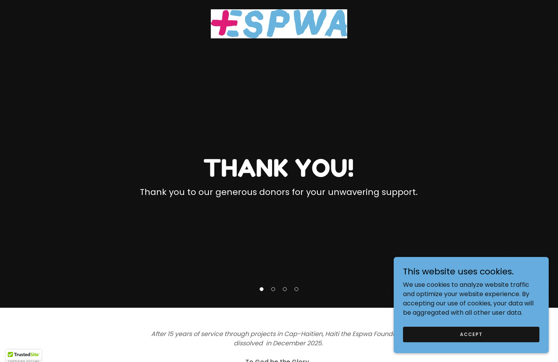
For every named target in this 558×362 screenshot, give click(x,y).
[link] (279, 23)
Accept (471, 334)
